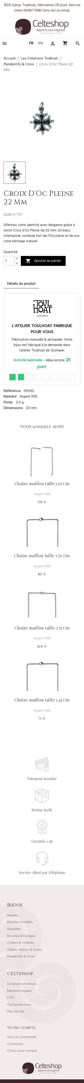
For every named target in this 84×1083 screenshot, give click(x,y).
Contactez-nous (19, 1004)
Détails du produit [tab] (21, 284)
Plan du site (15, 1011)
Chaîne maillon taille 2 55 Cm (42, 628)
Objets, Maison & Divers (24, 950)
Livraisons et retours (22, 984)
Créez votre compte (22, 1051)
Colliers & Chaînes (20, 943)
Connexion (15, 1044)
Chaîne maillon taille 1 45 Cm (41, 700)
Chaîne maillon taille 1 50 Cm (42, 555)
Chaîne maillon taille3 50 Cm (42, 483)
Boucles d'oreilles (20, 922)
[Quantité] (9, 261)
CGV (10, 997)
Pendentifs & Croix (21, 956)
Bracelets (14, 929)
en (40, 43)
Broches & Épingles (21, 936)
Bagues (12, 915)
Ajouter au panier (43, 261)
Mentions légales (19, 991)
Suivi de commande (21, 1037)
